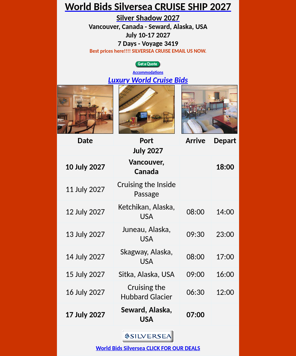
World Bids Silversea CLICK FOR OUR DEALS (148, 348)
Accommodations (148, 72)
